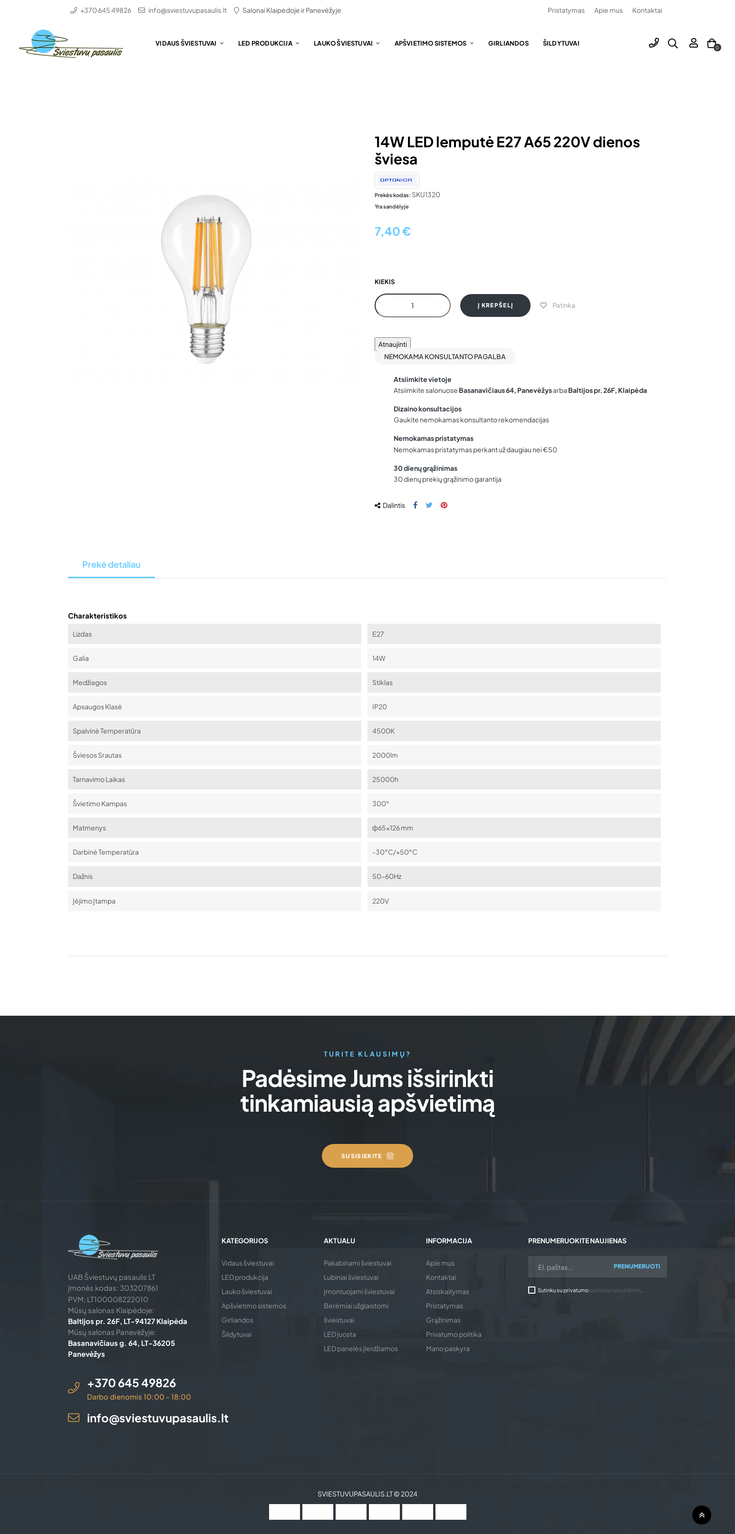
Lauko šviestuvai (247, 1291)
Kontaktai (647, 10)
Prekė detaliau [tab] (111, 564)
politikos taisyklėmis (615, 1289)
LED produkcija (245, 1277)
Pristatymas (566, 10)
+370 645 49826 (105, 10)
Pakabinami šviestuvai (357, 1262)
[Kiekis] (413, 305)
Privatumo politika (454, 1334)
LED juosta (340, 1334)
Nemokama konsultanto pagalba (445, 356)
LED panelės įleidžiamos (361, 1348)
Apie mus (608, 10)
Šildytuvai (236, 1334)
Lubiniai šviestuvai (351, 1277)
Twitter (429, 505)
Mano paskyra (448, 1348)
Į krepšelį (495, 305)
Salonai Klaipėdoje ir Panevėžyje (291, 10)
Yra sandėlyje (392, 206)
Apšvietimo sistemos (254, 1305)
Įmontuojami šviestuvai (359, 1291)
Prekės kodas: (393, 194)
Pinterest (444, 505)
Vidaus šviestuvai (248, 1262)
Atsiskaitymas (447, 1291)
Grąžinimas (443, 1319)
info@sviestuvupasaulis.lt (187, 10)
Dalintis (415, 505)
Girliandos (237, 1319)
